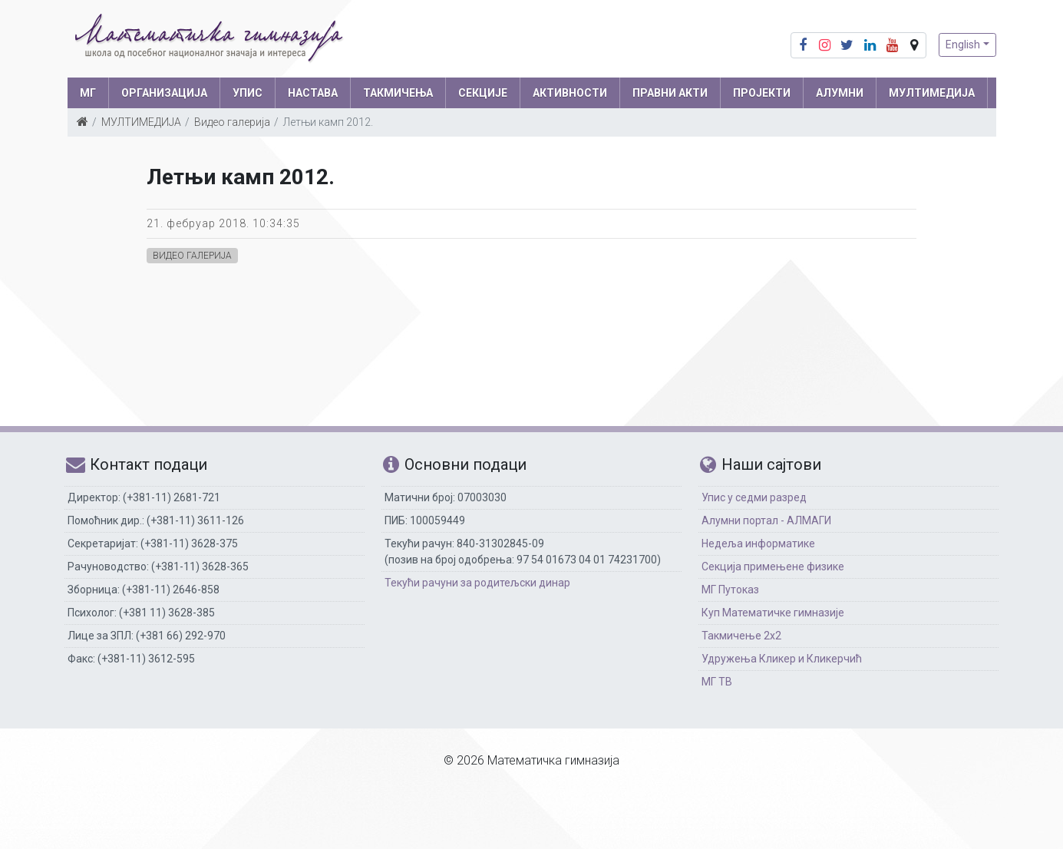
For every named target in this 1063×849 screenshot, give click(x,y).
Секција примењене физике (773, 566)
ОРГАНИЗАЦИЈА (164, 93)
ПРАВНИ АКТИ (670, 93)
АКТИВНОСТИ (570, 93)
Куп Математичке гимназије (773, 612)
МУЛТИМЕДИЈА (932, 93)
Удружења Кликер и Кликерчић (782, 658)
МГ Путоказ (730, 589)
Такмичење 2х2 (741, 635)
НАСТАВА (313, 93)
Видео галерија (232, 122)
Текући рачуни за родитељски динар (477, 582)
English (963, 44)
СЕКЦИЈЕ (482, 93)
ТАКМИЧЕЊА (398, 93)
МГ (88, 93)
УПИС (247, 93)
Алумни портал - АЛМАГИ (766, 520)
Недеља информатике (758, 543)
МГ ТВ (717, 682)
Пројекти (762, 93)
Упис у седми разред (754, 497)
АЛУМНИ (839, 93)
